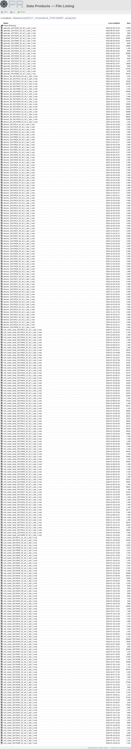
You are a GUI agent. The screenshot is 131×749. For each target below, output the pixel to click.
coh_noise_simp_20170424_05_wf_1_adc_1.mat (22, 393)
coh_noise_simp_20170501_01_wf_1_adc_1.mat (22, 358)
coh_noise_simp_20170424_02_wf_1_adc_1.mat (22, 401)
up (14, 12)
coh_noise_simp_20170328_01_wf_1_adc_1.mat (22, 482)
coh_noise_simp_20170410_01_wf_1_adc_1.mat (22, 436)
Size (128, 23)
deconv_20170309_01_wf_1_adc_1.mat (19, 327)
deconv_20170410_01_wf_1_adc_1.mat (19, 228)
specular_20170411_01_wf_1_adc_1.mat (19, 33)
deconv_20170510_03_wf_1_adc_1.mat (19, 127)
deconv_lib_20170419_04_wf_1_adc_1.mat (20, 76)
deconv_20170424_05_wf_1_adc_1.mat (19, 188)
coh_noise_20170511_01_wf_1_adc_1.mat (20, 538)
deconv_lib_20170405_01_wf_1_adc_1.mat (20, 91)
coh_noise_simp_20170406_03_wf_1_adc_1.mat (22, 449)
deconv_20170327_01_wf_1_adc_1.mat (19, 284)
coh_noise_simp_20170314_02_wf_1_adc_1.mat (22, 515)
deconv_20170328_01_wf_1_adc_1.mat (19, 274)
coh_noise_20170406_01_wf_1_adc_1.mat (20, 662)
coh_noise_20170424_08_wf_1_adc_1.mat (20, 593)
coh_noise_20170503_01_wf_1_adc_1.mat (20, 558)
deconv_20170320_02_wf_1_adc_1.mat (19, 302)
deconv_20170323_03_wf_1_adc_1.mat (19, 292)
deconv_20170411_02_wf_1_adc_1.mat (19, 218)
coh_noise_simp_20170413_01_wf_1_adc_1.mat (22, 421)
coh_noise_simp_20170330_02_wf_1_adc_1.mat (22, 469)
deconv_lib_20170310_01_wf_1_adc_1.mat (20, 119)
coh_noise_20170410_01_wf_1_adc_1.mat (20, 644)
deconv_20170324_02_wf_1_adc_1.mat (19, 287)
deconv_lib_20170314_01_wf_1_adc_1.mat (20, 109)
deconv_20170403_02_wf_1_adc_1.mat (19, 251)
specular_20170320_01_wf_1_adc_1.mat (19, 59)
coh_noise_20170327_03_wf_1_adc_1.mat (20, 695)
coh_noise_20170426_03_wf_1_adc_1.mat (20, 573)
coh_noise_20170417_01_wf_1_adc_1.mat (20, 619)
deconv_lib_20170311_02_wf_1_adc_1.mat (20, 114)
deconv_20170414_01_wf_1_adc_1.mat (19, 208)
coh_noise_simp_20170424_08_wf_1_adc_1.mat (22, 386)
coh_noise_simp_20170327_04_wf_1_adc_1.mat (22, 484)
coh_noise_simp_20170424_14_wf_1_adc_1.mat (22, 370)
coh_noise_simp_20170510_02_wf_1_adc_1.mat (22, 335)
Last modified (114, 23)
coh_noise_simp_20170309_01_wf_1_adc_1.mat (22, 535)
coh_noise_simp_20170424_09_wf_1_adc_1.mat (22, 383)
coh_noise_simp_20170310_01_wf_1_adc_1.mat (22, 533)
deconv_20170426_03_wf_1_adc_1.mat (19, 160)
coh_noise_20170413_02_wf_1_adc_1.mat (20, 626)
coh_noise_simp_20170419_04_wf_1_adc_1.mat (22, 408)
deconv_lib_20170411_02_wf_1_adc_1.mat (20, 79)
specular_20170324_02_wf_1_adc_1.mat (19, 48)
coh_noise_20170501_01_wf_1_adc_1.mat (20, 566)
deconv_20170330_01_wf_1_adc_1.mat (19, 264)
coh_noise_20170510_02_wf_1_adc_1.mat (20, 543)
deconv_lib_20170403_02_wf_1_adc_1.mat (20, 94)
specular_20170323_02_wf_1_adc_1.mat (19, 53)
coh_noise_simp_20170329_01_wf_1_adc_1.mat (22, 477)
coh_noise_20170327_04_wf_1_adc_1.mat (20, 692)
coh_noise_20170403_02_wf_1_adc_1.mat (20, 667)
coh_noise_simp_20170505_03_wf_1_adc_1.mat (22, 345)
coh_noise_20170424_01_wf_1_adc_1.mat (20, 611)
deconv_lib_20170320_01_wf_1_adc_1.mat (20, 107)
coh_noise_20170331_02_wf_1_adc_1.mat (20, 672)
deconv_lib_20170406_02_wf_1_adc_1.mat (20, 89)
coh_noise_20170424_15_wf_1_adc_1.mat (20, 576)
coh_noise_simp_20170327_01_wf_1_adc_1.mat (22, 492)
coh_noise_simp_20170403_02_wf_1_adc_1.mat (22, 459)
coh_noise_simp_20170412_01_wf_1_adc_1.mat (22, 424)
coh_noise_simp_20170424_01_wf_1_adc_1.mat (22, 403)
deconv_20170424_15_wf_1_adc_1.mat (19, 162)
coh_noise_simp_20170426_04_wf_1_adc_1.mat (22, 363)
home (5, 12)
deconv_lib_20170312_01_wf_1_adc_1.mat (20, 112)
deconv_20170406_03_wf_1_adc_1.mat (19, 241)
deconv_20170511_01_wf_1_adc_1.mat (19, 124)
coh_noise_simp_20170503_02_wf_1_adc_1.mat (22, 348)
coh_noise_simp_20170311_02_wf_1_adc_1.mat (22, 528)
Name (5, 23)
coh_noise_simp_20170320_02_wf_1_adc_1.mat (22, 510)
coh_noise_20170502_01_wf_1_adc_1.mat (20, 561)
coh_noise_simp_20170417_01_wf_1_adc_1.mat (22, 411)
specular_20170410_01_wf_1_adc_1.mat (19, 36)
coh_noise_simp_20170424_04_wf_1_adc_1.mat (22, 396)
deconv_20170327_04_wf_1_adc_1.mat (19, 277)
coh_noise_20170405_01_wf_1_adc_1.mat (20, 664)
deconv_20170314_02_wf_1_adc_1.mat (19, 307)
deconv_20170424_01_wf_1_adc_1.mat (19, 195)
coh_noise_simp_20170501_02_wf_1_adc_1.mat (22, 355)
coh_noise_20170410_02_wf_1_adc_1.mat (20, 642)
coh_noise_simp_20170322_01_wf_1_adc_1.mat (22, 507)
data (16, 17)
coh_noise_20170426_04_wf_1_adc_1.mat (20, 571)
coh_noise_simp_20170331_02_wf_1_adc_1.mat (22, 464)
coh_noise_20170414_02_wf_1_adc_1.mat (20, 621)
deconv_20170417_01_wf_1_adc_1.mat (19, 203)
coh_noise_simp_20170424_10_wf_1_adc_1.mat (22, 381)
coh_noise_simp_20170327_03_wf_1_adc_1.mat (22, 487)
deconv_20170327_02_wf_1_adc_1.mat (19, 282)
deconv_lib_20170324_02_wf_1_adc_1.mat (20, 97)
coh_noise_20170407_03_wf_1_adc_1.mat (20, 649)
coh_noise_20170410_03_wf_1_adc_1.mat (20, 639)
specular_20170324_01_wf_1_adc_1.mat (19, 51)
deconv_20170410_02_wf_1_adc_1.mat (19, 226)
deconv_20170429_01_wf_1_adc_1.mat (19, 155)
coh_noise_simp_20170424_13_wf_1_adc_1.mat (22, 373)
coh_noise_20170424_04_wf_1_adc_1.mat (20, 604)
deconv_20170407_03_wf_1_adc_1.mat (19, 233)
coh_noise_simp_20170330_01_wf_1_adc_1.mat (22, 472)
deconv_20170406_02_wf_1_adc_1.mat (19, 244)
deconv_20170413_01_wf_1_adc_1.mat (19, 213)
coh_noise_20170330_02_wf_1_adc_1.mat (20, 677)
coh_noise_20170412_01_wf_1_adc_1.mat (20, 632)
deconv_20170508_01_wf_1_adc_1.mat (19, 135)
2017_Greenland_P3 (40, 17)
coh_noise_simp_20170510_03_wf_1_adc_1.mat (22, 332)
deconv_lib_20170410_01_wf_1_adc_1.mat (20, 84)
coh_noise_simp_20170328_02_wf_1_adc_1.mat (22, 479)
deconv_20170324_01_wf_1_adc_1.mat (19, 289)
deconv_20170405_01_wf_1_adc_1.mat (19, 249)
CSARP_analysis (64, 17)
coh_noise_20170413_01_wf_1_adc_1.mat (20, 629)
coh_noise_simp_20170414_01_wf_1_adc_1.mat (22, 416)
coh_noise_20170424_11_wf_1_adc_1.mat (20, 586)
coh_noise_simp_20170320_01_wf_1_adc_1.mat (22, 512)
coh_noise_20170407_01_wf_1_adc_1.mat (20, 654)
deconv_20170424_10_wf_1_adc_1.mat (19, 175)
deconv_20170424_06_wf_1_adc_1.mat (19, 185)
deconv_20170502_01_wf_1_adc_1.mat (19, 147)
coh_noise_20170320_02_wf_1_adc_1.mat (20, 718)
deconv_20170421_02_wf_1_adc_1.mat (19, 198)
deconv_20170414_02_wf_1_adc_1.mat (19, 206)
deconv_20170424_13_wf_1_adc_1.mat (19, 168)
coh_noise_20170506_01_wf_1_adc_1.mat (20, 550)
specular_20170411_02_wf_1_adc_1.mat (19, 31)
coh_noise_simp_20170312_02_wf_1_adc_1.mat (22, 520)
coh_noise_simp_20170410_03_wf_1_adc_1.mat (22, 431)
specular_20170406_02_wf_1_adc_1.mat (19, 41)
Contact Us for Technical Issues (120, 748)
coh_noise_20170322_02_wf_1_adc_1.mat (20, 713)
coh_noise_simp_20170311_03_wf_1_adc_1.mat (22, 525)
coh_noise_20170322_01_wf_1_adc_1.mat (20, 715)
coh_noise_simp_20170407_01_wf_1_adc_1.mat (22, 446)
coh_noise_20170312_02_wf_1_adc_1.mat (20, 728)
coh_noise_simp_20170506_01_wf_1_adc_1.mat (22, 342)
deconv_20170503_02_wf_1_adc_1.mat (19, 142)
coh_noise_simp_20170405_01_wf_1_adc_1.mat (22, 457)
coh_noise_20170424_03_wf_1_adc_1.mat (20, 606)
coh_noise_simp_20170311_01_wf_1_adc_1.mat (22, 530)
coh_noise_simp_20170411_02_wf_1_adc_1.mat (22, 426)
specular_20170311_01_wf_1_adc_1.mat (19, 69)
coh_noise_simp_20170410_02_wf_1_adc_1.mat (22, 434)
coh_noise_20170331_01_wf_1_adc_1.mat (20, 675)
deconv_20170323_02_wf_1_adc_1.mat (19, 294)
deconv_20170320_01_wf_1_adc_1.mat (19, 304)
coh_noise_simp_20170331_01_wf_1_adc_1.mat (22, 467)
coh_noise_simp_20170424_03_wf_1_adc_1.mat (22, 398)
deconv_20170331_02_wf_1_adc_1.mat (19, 256)
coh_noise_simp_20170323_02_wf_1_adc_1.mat (22, 502)
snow (23, 17)
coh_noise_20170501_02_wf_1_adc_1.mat (20, 563)
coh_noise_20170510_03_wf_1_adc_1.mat (20, 540)
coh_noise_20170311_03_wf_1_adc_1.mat (20, 733)
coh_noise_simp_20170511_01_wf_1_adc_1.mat (22, 330)
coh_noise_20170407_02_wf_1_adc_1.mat (20, 652)
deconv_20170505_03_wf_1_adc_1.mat (19, 140)
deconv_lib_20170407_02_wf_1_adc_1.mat (20, 86)
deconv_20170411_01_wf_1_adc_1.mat (19, 221)
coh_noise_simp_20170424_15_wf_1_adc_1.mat (22, 368)
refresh (22, 12)
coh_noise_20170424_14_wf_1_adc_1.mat (20, 578)
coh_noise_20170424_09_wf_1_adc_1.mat (20, 591)
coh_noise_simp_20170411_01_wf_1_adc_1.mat (22, 429)
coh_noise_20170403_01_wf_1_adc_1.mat (20, 670)
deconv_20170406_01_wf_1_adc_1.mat (19, 246)
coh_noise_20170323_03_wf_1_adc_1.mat (20, 708)
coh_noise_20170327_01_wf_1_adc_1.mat (20, 700)
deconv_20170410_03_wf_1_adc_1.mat (19, 223)
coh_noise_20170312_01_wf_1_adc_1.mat (20, 730)
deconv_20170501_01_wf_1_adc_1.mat (19, 152)
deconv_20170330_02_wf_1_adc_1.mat (19, 261)
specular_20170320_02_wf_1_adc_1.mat (19, 56)
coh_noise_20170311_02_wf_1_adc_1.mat (20, 735)
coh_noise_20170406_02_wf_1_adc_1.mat (20, 659)
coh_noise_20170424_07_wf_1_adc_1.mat (20, 596)
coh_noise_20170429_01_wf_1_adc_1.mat (20, 568)
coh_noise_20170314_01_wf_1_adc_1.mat (20, 725)
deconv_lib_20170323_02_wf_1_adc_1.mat (20, 102)
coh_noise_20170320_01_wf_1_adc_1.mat (20, 720)
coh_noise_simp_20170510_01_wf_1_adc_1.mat (22, 337)
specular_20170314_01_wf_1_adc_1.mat (19, 61)
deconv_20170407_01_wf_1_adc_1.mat (19, 239)
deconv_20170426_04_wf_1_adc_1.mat (19, 157)
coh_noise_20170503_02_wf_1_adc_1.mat (20, 555)
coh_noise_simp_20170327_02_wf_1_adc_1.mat (22, 490)
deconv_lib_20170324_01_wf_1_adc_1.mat (20, 99)
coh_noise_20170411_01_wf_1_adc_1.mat (20, 637)
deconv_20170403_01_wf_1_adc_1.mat (19, 254)
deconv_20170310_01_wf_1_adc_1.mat (19, 325)
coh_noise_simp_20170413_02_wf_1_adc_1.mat (22, 419)
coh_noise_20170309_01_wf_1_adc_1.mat (20, 743)
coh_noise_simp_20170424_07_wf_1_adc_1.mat (22, 388)
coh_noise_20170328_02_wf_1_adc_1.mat (20, 687)
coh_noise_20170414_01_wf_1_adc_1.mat (20, 624)
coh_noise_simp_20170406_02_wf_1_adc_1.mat (22, 451)
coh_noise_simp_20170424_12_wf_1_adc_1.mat (22, 375)
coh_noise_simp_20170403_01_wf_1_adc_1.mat (22, 462)
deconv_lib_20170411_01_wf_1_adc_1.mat (20, 81)
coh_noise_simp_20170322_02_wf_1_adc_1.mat (22, 505)
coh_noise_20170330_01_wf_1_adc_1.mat (20, 680)
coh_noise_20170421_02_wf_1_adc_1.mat (20, 614)
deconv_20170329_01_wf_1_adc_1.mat (19, 269)
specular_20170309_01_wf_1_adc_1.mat (19, 74)
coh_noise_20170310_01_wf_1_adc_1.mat (20, 741)
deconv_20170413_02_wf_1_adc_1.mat (19, 211)
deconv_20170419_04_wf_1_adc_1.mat (19, 200)
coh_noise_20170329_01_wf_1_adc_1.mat (20, 685)
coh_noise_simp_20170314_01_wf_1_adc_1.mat (22, 517)
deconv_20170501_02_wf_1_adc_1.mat (19, 150)
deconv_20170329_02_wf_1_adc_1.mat (19, 266)
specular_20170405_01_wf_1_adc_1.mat (19, 43)
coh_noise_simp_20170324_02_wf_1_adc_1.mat (22, 495)
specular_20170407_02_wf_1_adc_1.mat (19, 38)
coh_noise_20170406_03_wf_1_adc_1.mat (20, 657)
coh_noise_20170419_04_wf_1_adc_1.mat (20, 616)
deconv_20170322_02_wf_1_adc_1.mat (19, 297)
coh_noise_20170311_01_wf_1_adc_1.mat (20, 738)
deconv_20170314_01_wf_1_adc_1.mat (19, 310)
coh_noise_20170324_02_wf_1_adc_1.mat (20, 702)
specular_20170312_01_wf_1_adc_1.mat (19, 64)
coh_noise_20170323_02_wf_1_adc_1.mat (20, 710)
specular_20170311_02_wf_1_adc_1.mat (19, 66)
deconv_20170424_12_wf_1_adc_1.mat (19, 170)
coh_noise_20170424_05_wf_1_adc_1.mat (20, 601)
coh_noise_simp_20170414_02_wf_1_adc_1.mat (22, 413)
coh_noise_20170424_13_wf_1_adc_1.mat (20, 581)
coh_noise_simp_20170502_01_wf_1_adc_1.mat (22, 353)
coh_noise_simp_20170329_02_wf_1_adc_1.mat (22, 474)
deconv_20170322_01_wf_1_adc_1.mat (19, 299)
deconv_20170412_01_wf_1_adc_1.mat (19, 216)
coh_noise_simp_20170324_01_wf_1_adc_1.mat (22, 497)
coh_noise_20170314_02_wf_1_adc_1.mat (20, 723)
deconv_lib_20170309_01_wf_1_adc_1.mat (20, 122)
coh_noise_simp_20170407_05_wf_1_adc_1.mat (22, 439)
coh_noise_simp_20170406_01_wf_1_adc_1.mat (22, 454)
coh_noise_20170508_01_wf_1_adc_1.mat (20, 548)
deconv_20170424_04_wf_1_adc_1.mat (19, 190)
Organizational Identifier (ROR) (98, 748)
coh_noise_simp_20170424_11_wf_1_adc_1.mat (22, 378)
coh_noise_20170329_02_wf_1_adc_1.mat (20, 682)
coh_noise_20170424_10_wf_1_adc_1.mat (20, 588)
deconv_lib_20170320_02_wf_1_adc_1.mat (20, 104)
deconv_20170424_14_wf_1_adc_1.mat (19, 165)
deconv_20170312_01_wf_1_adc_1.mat (19, 315)
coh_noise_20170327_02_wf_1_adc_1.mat (20, 697)
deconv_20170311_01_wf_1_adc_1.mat (19, 322)
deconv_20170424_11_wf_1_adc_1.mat (19, 173)
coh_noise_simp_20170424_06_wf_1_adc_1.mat (22, 391)
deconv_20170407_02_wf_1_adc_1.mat (19, 236)
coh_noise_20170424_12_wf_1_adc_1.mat (20, 583)
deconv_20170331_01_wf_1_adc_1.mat (19, 259)
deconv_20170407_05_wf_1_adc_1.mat (19, 231)
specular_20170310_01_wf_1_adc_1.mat (19, 71)
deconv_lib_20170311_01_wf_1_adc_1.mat (20, 117)
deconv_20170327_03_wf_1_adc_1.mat (19, 279)
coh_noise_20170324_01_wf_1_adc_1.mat (20, 705)
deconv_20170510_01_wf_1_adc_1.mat (19, 132)
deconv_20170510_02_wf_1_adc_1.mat (19, 130)
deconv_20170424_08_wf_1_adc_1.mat (19, 180)
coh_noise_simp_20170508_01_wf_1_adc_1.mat (22, 340)
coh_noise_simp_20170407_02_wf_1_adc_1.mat (22, 444)
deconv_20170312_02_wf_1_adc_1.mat (19, 312)
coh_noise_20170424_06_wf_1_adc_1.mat (20, 599)
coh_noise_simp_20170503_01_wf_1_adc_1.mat (22, 350)
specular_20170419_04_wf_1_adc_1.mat (19, 28)
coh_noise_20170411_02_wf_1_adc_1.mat (20, 634)
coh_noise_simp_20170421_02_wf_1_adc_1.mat (22, 406)
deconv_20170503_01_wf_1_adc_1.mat (19, 145)
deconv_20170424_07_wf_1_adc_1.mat (19, 183)
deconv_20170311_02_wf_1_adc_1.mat (19, 320)
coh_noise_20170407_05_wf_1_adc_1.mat (20, 647)
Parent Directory (9, 26)
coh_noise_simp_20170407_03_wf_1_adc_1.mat (22, 441)
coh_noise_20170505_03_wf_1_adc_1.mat (20, 553)
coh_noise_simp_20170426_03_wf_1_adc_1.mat (22, 365)
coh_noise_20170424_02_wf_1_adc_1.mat (20, 609)
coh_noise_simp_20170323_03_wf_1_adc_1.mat (22, 500)
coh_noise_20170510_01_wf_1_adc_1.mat (20, 545)
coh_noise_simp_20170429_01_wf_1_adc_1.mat (22, 360)
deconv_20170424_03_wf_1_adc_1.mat (19, 193)
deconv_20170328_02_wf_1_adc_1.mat (19, 271)
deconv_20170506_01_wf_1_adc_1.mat (19, 137)
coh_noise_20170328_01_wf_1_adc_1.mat (20, 690)
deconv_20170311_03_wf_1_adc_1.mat (19, 317)
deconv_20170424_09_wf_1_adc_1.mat (19, 178)
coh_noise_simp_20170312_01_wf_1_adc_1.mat (22, 522)
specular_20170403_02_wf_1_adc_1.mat (19, 46)
